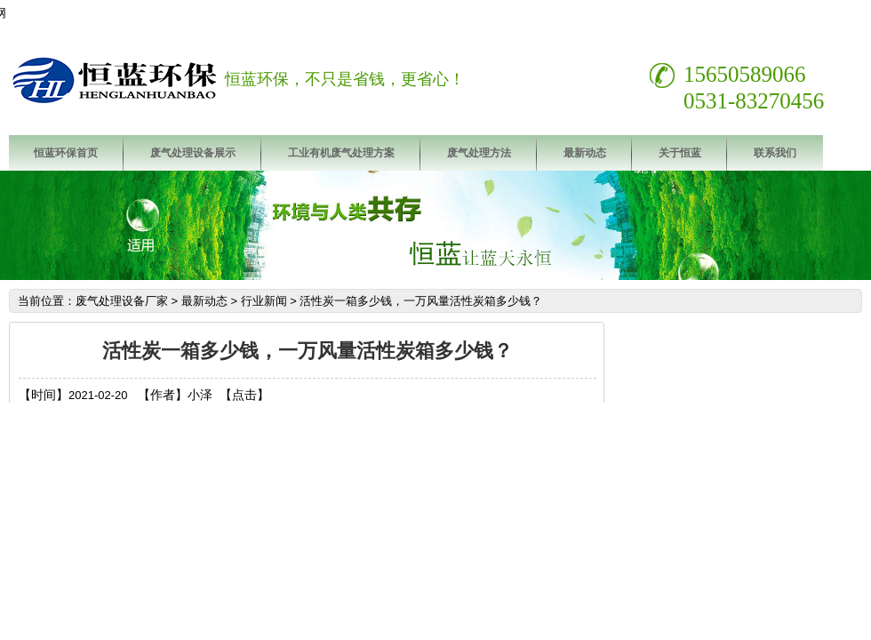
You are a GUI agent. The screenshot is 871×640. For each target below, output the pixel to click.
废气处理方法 (479, 153)
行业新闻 (264, 301)
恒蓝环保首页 (66, 153)
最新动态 (584, 153)
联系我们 (775, 153)
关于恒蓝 (680, 153)
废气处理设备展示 (193, 153)
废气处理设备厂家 (122, 301)
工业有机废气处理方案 (341, 153)
